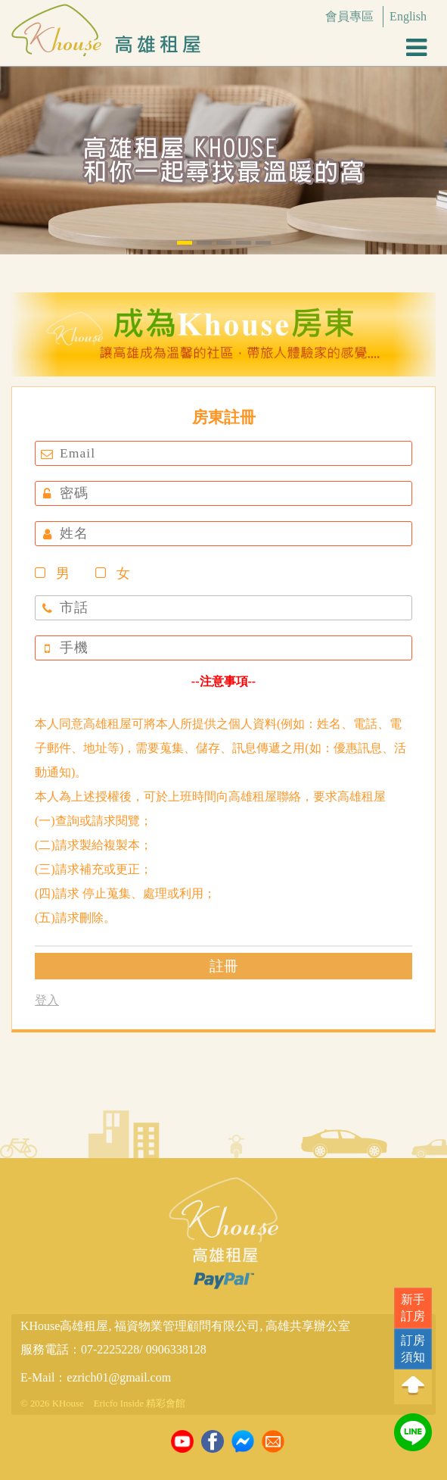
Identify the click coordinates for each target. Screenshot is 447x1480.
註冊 (224, 966)
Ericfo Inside (119, 1404)
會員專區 (349, 16)
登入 (47, 1000)
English (408, 16)
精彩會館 (165, 1404)
